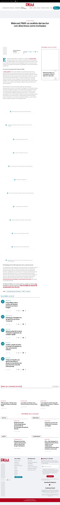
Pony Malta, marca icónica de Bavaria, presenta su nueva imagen (12, 305)
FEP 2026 (47, 439)
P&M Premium (56, 8)
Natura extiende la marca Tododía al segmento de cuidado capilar (14, 332)
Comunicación (5, 7)
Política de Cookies (32, 470)
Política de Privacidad (32, 468)
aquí (36, 284)
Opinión (43, 7)
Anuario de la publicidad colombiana (32, 463)
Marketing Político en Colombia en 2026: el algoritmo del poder (48, 74)
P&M (23, 291)
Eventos (47, 7)
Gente (34, 7)
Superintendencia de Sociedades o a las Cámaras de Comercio (17, 279)
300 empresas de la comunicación (14, 291)
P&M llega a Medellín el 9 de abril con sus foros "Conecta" (14, 319)
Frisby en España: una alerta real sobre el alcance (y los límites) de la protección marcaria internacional (14, 363)
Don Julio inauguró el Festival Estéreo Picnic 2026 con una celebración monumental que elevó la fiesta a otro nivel (52, 445)
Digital (31, 7)
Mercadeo (11, 7)
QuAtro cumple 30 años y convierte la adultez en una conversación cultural (13, 347)
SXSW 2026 (16, 420)
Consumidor (17, 7)
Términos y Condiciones (33, 466)
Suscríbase (30, 460)
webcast (28, 291)
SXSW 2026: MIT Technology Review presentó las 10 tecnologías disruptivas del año (21, 426)
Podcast (39, 7)
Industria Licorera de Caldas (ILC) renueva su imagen (51, 424)
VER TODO (55, 386)
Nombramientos (18, 439)
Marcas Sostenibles (23, 8)
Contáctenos (30, 465)
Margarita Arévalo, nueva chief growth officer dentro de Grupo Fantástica (20, 443)
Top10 (51, 7)
